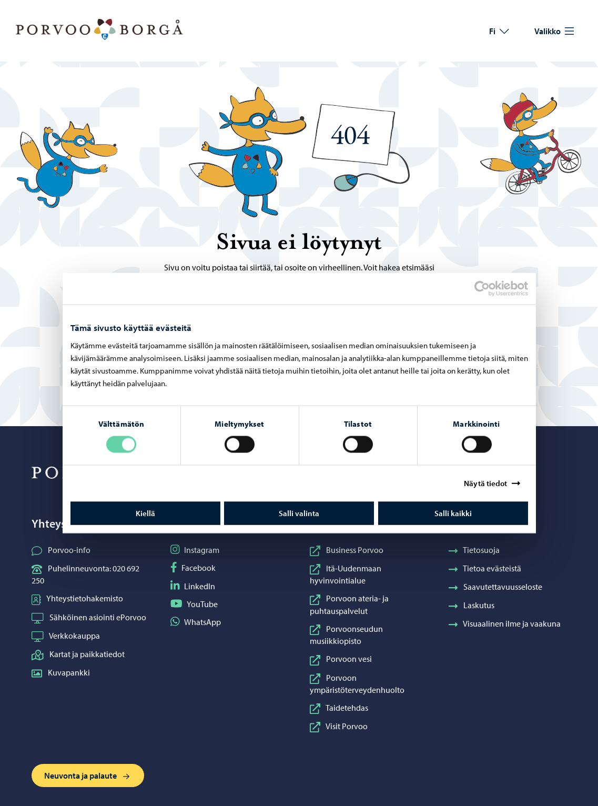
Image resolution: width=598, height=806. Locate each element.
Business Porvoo (346, 550)
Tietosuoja (474, 550)
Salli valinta (299, 513)
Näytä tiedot (485, 483)
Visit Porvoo (339, 726)
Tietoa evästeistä (485, 568)
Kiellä (145, 513)
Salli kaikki (453, 513)
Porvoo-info (61, 550)
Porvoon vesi (341, 658)
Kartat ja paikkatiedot (78, 654)
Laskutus (472, 605)
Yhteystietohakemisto (77, 598)
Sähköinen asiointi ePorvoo (89, 617)
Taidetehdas (339, 707)
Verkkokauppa (66, 635)
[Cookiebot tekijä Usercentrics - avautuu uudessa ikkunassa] (491, 289)
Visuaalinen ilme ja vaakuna (505, 623)
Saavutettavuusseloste (496, 586)
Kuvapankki (61, 672)
